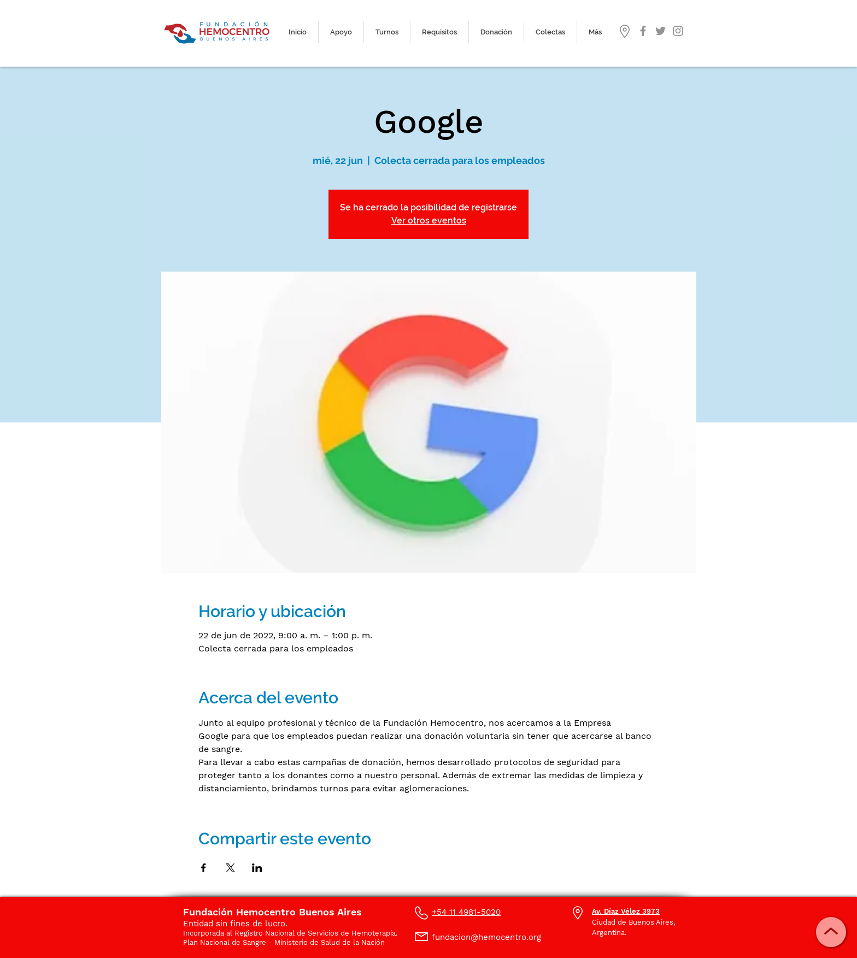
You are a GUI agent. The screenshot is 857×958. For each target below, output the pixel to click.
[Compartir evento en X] (230, 867)
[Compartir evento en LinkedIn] (257, 867)
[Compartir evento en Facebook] (203, 867)
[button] (387, 32)
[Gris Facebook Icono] (643, 31)
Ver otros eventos (428, 220)
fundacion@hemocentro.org (486, 937)
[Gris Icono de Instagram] (678, 31)
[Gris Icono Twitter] (660, 31)
